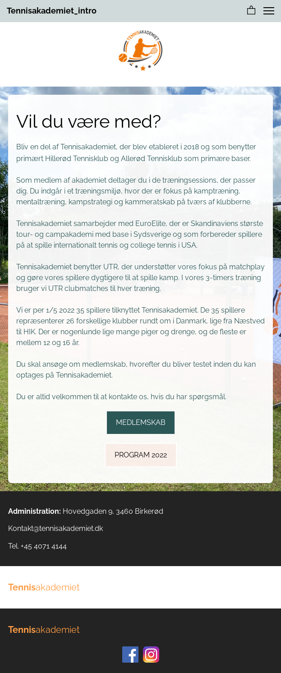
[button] (251, 11)
